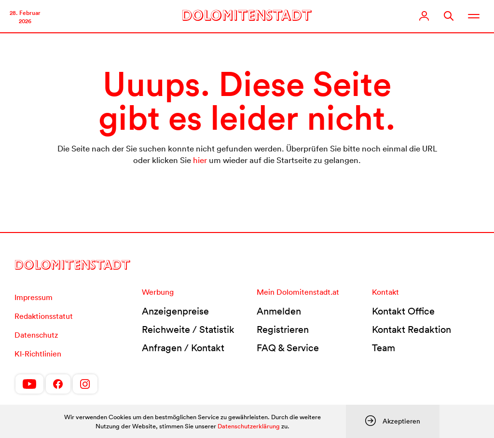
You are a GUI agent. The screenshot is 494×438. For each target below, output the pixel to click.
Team (383, 348)
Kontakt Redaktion (411, 329)
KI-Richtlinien (37, 353)
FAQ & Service (288, 348)
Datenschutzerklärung (249, 426)
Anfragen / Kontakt (183, 348)
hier (200, 160)
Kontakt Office (403, 311)
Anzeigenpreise (175, 311)
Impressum (33, 297)
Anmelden (279, 311)
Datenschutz (36, 335)
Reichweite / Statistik (188, 329)
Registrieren (283, 329)
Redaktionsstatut (43, 316)
